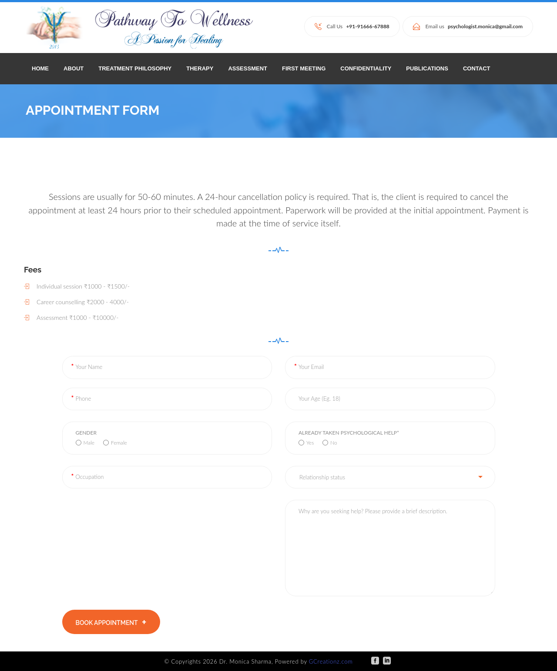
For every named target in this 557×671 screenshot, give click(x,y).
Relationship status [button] (322, 477)
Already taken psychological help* (349, 432)
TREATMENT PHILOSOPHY (134, 68)
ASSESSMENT (247, 68)
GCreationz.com (331, 661)
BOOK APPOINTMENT (111, 622)
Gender (86, 432)
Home (40, 68)
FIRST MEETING (303, 68)
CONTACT (476, 68)
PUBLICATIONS (427, 68)
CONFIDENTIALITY (365, 68)
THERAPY (199, 68)
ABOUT (74, 68)
